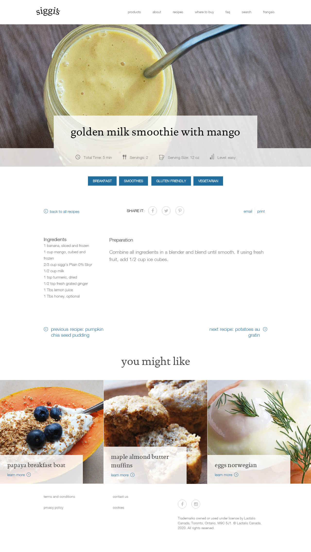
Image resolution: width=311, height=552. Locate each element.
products (134, 12)
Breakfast (102, 181)
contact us (120, 496)
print (261, 211)
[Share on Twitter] (166, 210)
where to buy (204, 12)
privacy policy (53, 507)
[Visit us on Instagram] (195, 504)
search (246, 12)
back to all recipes (64, 211)
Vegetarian (208, 181)
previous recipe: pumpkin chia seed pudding (77, 332)
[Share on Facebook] (152, 210)
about (157, 12)
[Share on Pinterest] (179, 210)
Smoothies (133, 181)
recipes (178, 12)
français (269, 12)
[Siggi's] (48, 11)
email (248, 211)
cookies (118, 507)
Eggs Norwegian (236, 465)
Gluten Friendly (171, 181)
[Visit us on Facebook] (182, 504)
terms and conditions (59, 496)
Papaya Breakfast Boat (36, 465)
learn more (16, 474)
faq (227, 12)
